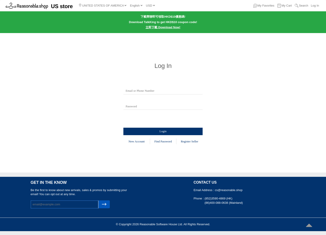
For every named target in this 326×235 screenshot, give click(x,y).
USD (150, 5)
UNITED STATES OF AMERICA (102, 5)
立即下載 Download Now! (163, 27)
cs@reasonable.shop (228, 190)
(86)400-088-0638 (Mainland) (223, 202)
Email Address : (204, 190)
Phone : (199, 198)
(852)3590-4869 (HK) (218, 198)
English (136, 5)
